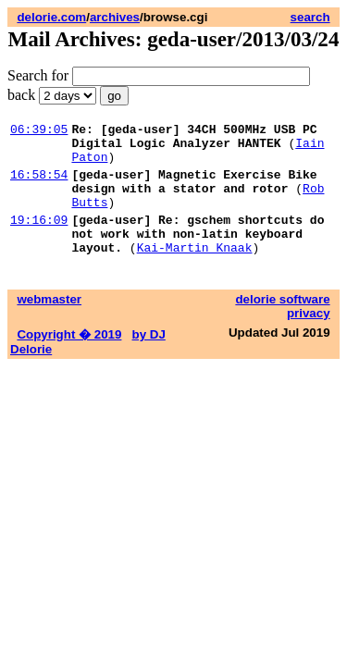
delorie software (282, 324)
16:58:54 (39, 185)
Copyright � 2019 (69, 359)
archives (115, 17)
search (310, 17)
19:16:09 (39, 238)
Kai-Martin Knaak (195, 272)
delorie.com (51, 17)
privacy (308, 338)
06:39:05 (39, 131)
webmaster (49, 324)
